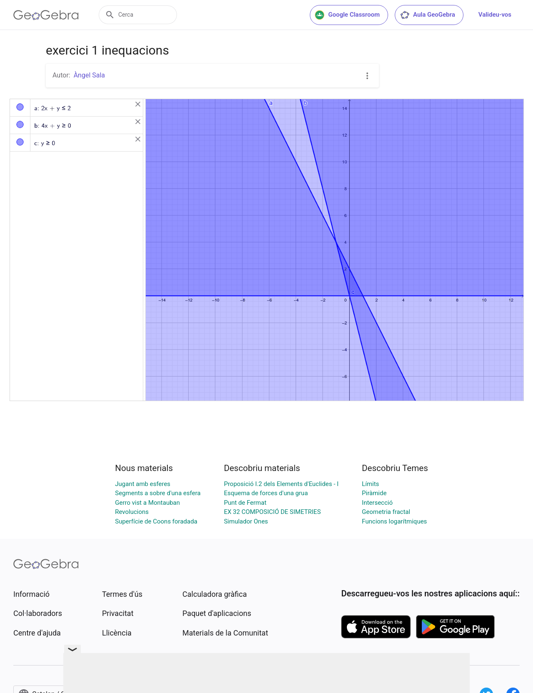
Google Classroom (347, 15)
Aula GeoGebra (427, 15)
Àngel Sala (89, 75)
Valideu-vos (494, 14)
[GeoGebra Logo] (46, 15)
